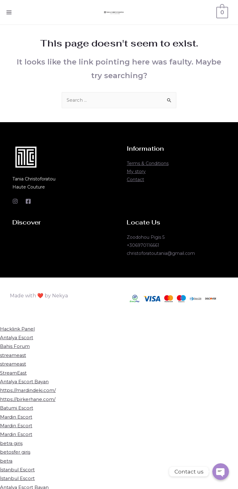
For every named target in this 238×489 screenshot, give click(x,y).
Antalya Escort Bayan (25, 381)
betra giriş (11, 441)
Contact (135, 180)
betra (6, 458)
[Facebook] (28, 201)
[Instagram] (15, 201)
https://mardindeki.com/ (28, 390)
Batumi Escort (16, 407)
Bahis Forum (15, 346)
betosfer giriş (15, 450)
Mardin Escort (16, 415)
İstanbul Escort (17, 467)
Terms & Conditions (148, 164)
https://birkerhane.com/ (28, 398)
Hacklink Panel (17, 329)
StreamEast (13, 372)
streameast (13, 355)
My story (136, 172)
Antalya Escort (17, 338)
